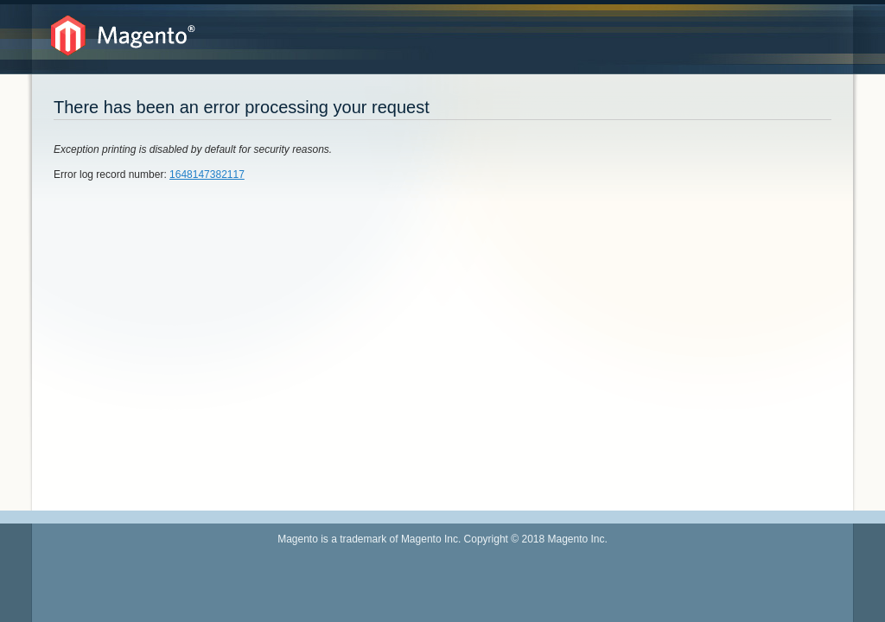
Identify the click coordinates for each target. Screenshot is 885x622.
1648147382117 (207, 174)
